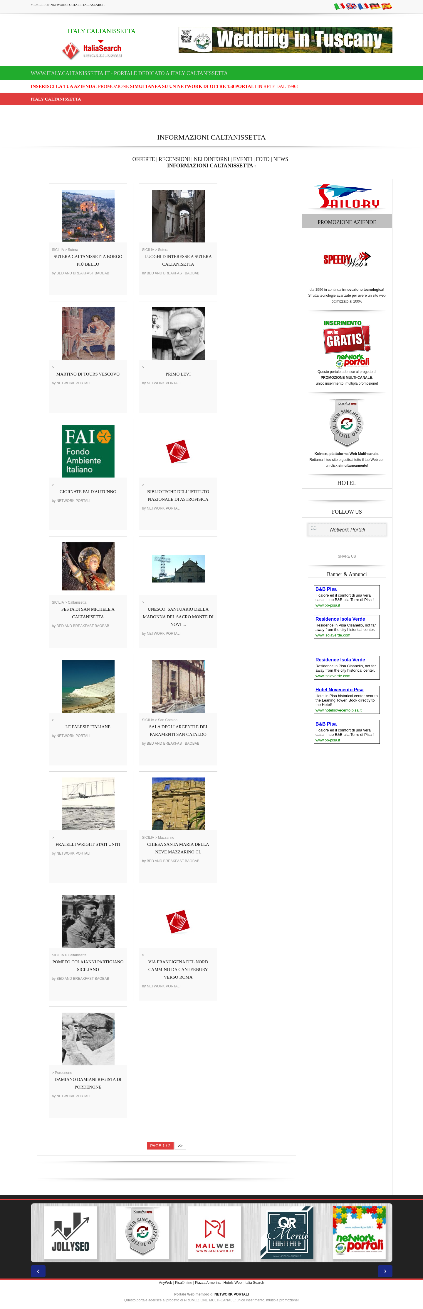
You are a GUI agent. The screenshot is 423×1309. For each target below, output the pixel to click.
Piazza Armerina (208, 1283)
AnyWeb (165, 1283)
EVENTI (242, 159)
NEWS (280, 159)
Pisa (178, 1283)
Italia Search (254, 1283)
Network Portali (347, 530)
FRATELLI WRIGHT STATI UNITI (88, 844)
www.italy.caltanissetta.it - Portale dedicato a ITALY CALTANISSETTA (129, 73)
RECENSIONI (174, 159)
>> (180, 1145)
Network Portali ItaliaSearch (78, 4)
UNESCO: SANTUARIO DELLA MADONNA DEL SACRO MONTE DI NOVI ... (178, 617)
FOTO (263, 159)
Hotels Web (233, 1283)
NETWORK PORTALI (231, 1294)
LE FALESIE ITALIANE (88, 726)
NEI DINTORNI (211, 159)
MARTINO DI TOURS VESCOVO (88, 374)
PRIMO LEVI (178, 374)
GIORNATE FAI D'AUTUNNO (88, 491)
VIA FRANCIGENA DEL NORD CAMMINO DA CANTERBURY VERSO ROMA (178, 969)
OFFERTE (143, 159)
